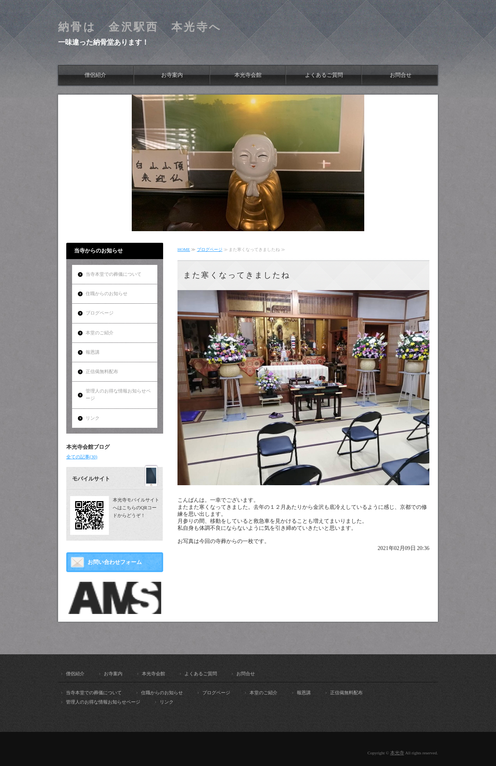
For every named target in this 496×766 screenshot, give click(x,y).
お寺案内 (172, 75)
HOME (183, 249)
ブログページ (209, 249)
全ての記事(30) (81, 457)
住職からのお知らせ (106, 293)
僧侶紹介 (95, 75)
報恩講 (93, 352)
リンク (93, 418)
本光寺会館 (248, 75)
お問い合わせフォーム (115, 562)
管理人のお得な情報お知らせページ (118, 394)
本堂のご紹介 (100, 332)
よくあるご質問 (324, 75)
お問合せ (401, 75)
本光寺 (397, 753)
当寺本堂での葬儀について (113, 274)
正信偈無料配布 (102, 371)
